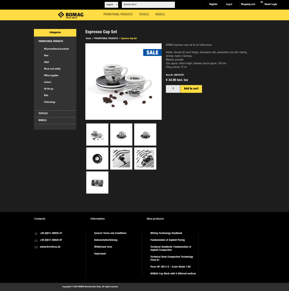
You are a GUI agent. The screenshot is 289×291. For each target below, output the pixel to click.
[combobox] (145, 5)
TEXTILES (43, 114)
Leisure (47, 82)
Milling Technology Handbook (166, 233)
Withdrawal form (103, 247)
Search (171, 5)
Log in (229, 4)
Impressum (100, 254)
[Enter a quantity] (173, 89)
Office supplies (51, 76)
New (46, 56)
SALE (46, 62)
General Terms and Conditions (110, 233)
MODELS (43, 120)
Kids (46, 95)
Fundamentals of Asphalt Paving (167, 240)
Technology (49, 102)
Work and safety (52, 69)
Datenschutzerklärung (105, 240)
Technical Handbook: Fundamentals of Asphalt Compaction (170, 249)
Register (213, 4)
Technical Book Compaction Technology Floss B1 (171, 258)
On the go (48, 89)
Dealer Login (271, 4)
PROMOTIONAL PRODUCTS (51, 41)
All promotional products (56, 49)
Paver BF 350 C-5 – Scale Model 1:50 (170, 267)
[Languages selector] (111, 5)
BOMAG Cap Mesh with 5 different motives (173, 274)
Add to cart (191, 88)
